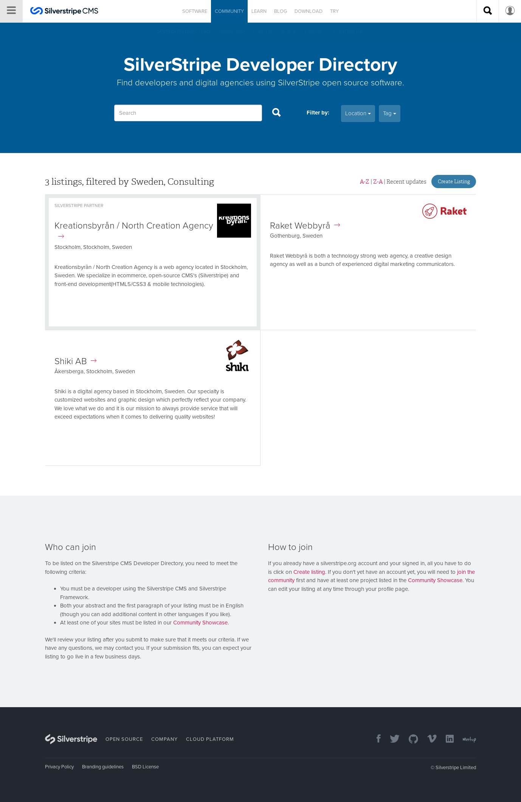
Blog (280, 11)
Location (358, 113)
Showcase (232, 32)
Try (334, 11)
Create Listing (454, 181)
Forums (263, 32)
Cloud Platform (210, 739)
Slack (288, 32)
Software (194, 11)
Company (164, 739)
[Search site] (488, 11)
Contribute (348, 32)
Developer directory (184, 32)
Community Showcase (200, 622)
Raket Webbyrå (305, 225)
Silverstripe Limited (456, 768)
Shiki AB (75, 361)
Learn (259, 11)
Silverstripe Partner (78, 205)
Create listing (309, 572)
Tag (389, 113)
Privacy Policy (59, 767)
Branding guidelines (103, 767)
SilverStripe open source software (340, 82)
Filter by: (318, 112)
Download (309, 11)
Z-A (378, 181)
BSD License (145, 767)
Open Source (124, 739)
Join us (313, 32)
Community (229, 11)
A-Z (364, 181)
